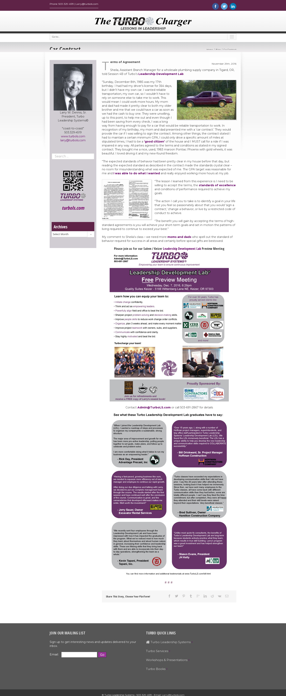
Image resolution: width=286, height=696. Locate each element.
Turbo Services (157, 652)
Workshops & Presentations (166, 661)
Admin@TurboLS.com (154, 408)
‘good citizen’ (154, 142)
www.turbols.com (73, 137)
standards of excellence (217, 186)
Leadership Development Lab (161, 75)
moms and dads (179, 238)
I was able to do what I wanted (136, 174)
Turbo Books (155, 670)
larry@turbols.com (73, 141)
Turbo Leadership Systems (168, 643)
